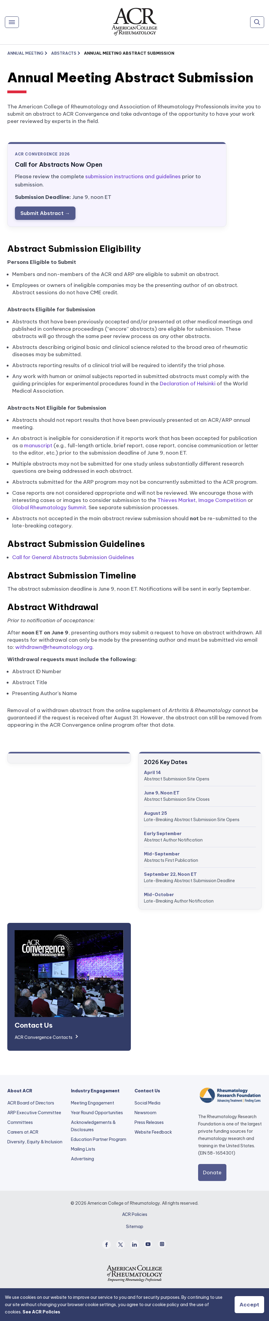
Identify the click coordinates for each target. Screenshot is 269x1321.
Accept (249, 1304)
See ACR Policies (41, 1312)
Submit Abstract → (45, 213)
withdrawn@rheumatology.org (54, 647)
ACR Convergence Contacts (43, 1037)
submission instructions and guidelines (133, 176)
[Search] (257, 22)
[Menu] (12, 22)
